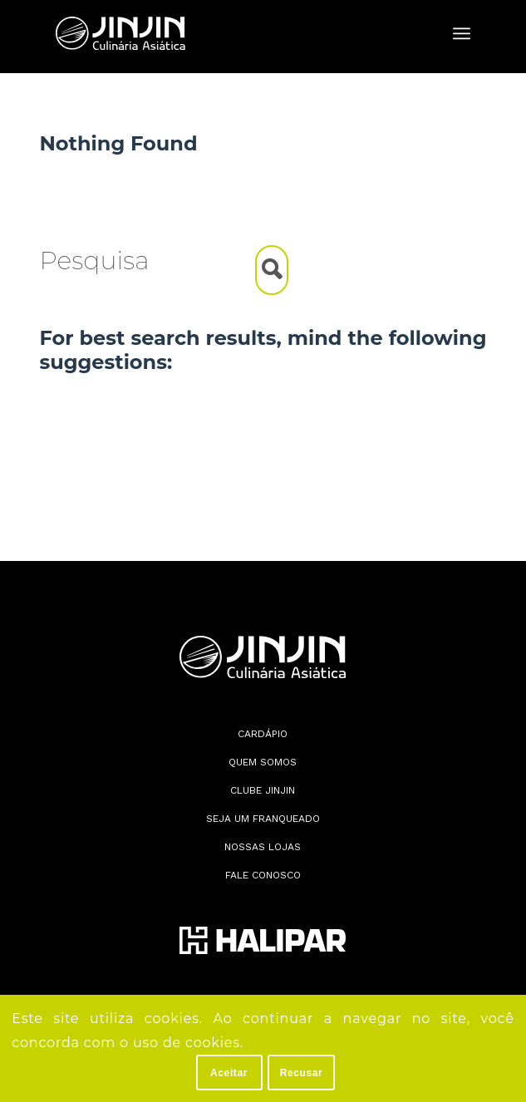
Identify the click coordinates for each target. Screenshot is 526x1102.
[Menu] (461, 33)
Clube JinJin (262, 790)
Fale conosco (263, 875)
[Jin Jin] (221, 33)
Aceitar (229, 1073)
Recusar (301, 1073)
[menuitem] (461, 33)
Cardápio (263, 734)
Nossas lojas (262, 847)
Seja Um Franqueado (263, 818)
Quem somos (263, 762)
